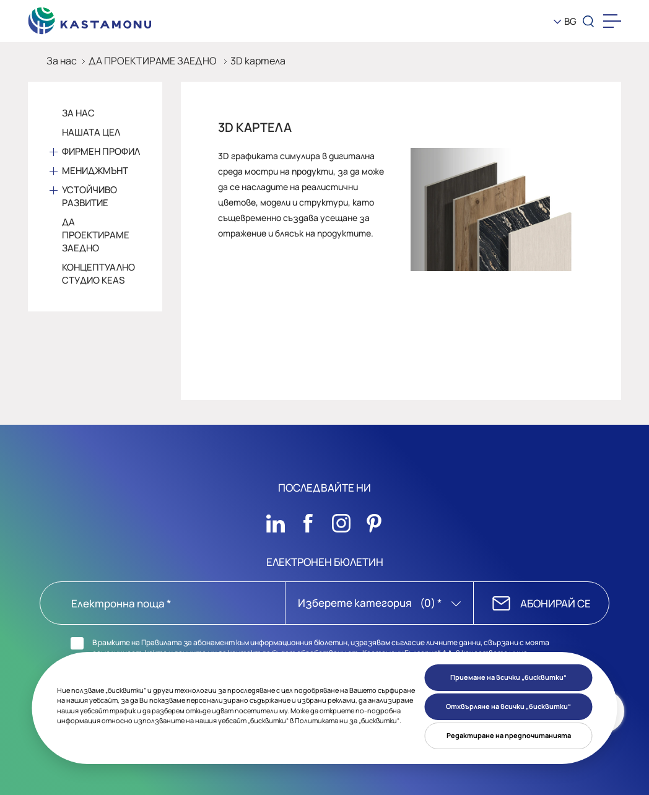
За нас (61, 60)
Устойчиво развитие (89, 196)
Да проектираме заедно (95, 234)
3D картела (257, 60)
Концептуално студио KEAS (98, 274)
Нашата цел (91, 132)
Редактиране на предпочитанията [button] (508, 735)
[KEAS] (90, 18)
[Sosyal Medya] (275, 520)
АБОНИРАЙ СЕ (555, 603)
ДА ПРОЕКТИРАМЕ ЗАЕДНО (154, 60)
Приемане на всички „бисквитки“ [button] (508, 677)
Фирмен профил (101, 151)
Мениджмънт (95, 170)
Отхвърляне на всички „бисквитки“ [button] (508, 706)
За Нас (78, 112)
